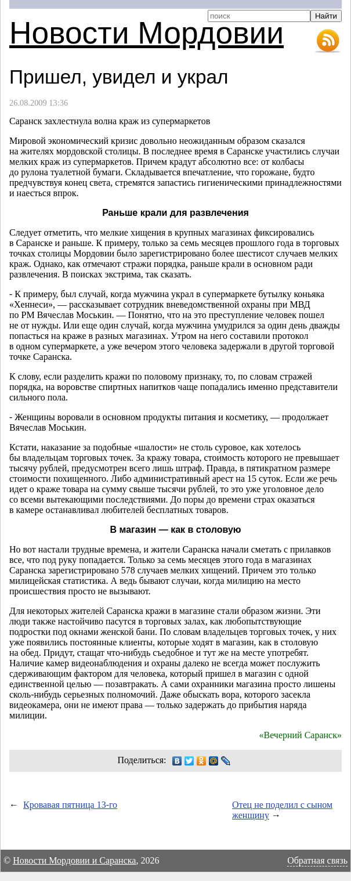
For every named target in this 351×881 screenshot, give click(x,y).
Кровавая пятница (70, 805)
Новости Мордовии (146, 33)
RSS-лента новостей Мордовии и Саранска (328, 41)
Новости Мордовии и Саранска (74, 860)
